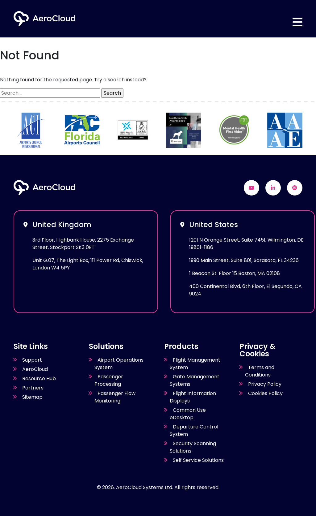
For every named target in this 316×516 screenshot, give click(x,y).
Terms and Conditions (259, 371)
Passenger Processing (108, 380)
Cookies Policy (265, 393)
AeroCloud (35, 369)
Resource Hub (39, 378)
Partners (33, 387)
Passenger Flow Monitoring (114, 397)
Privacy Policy (264, 384)
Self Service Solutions (198, 460)
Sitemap (32, 397)
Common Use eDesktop (188, 413)
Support (32, 359)
